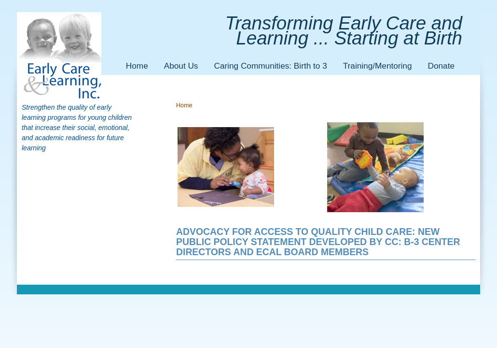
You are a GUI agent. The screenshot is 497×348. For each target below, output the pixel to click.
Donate (441, 66)
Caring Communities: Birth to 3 (270, 66)
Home (137, 66)
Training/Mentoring (377, 66)
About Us (181, 66)
